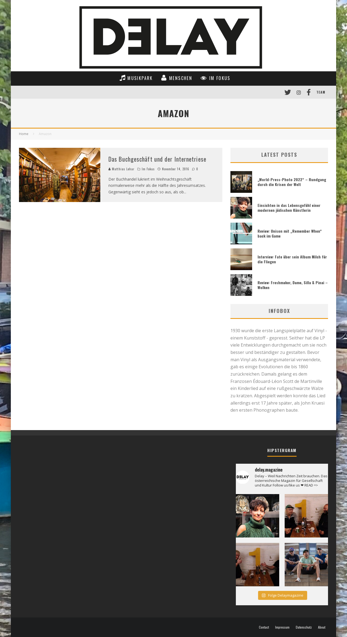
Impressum (282, 627)
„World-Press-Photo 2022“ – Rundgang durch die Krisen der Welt (292, 182)
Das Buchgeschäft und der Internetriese (157, 159)
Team (320, 92)
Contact (264, 627)
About (321, 627)
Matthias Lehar (121, 169)
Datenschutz (304, 627)
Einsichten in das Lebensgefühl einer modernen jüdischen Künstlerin (289, 207)
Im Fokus (148, 169)
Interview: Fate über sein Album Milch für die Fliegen (292, 259)
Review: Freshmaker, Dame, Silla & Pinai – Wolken (293, 285)
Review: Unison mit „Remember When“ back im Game (290, 233)
